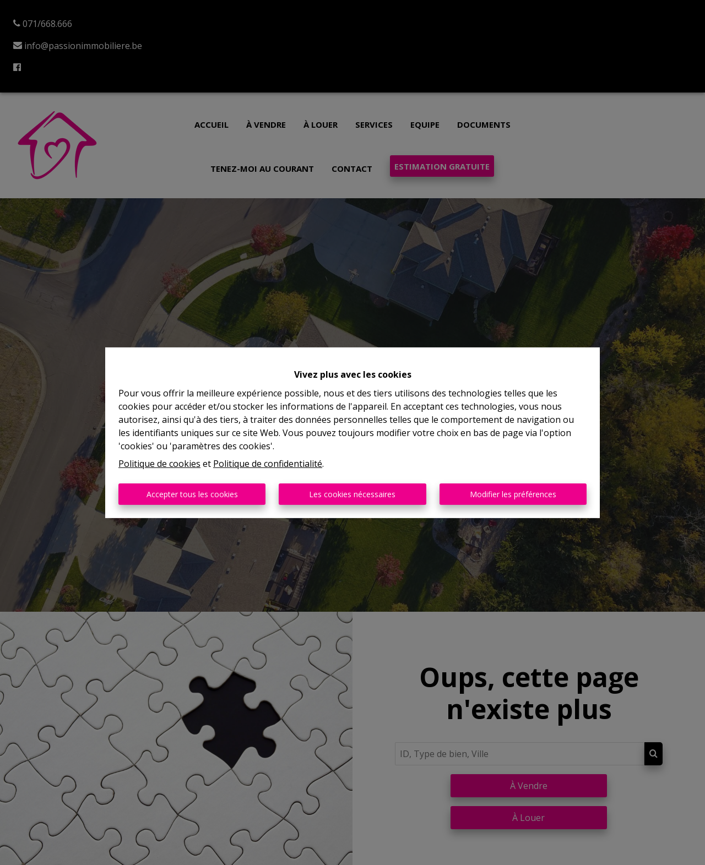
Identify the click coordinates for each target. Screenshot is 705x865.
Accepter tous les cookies (192, 494)
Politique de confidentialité (267, 464)
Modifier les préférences (513, 494)
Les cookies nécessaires (352, 494)
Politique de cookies (159, 464)
